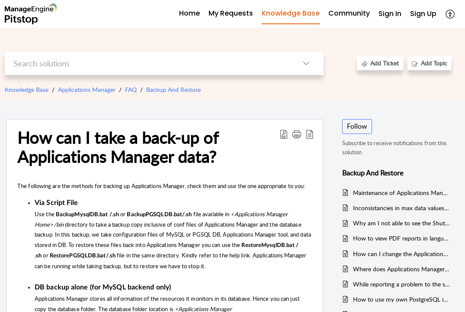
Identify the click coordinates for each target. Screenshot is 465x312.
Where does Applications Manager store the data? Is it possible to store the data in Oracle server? (401, 269)
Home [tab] (189, 13)
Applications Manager (86, 89)
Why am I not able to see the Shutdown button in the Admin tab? (401, 223)
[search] (147, 63)
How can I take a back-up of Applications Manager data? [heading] (117, 147)
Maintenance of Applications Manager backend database (401, 192)
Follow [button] (357, 126)
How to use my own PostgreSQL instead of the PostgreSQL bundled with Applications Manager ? (401, 299)
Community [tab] (349, 13)
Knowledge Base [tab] (291, 13)
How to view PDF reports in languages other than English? (401, 238)
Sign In (389, 14)
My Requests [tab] (230, 13)
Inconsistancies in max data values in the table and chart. (401, 208)
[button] (450, 14)
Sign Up (423, 14)
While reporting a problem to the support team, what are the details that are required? (401, 284)
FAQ (131, 89)
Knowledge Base (26, 89)
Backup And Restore (173, 89)
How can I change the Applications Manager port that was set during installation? (401, 254)
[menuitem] (390, 14)
